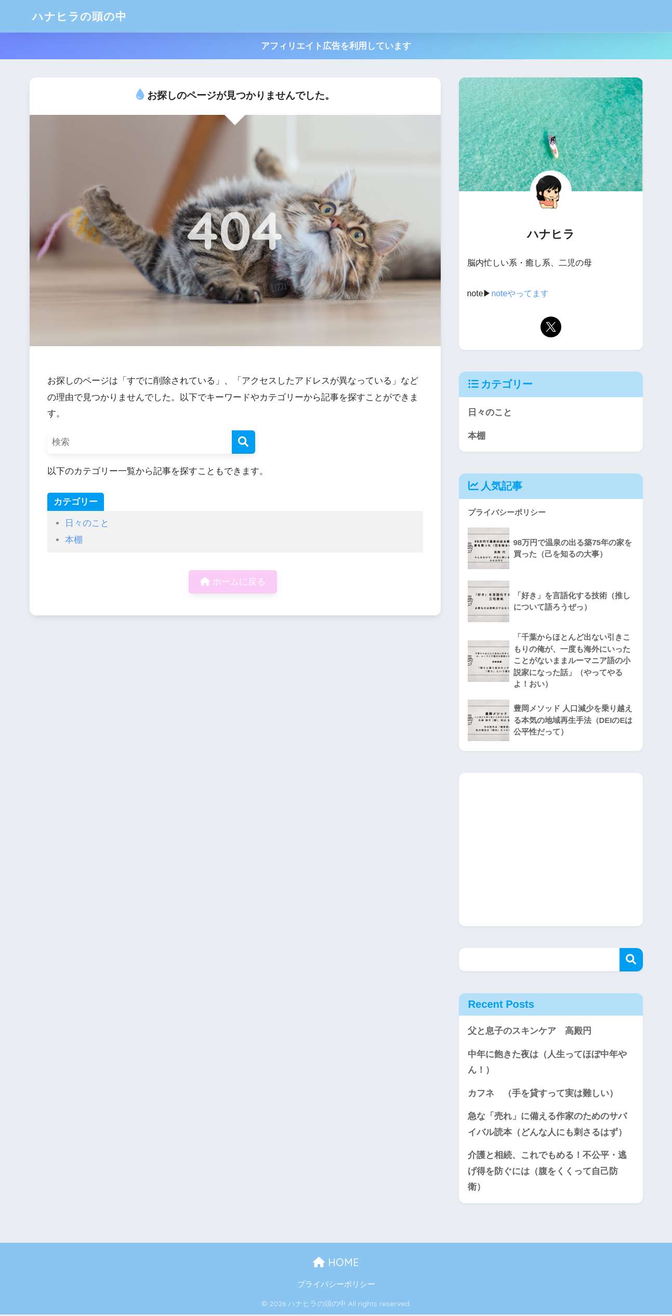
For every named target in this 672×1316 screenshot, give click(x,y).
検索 (631, 959)
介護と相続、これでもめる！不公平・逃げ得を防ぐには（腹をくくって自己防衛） (547, 1172)
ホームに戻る (233, 582)
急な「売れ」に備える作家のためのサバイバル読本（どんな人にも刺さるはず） (547, 1125)
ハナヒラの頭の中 (83, 15)
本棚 (74, 540)
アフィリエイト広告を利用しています (336, 46)
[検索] (243, 442)
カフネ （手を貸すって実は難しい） (543, 1094)
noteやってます (520, 293)
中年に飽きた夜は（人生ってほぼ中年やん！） (547, 1062)
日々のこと (87, 523)
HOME (336, 1263)
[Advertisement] (551, 849)
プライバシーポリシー (336, 1285)
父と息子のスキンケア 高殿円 (529, 1031)
